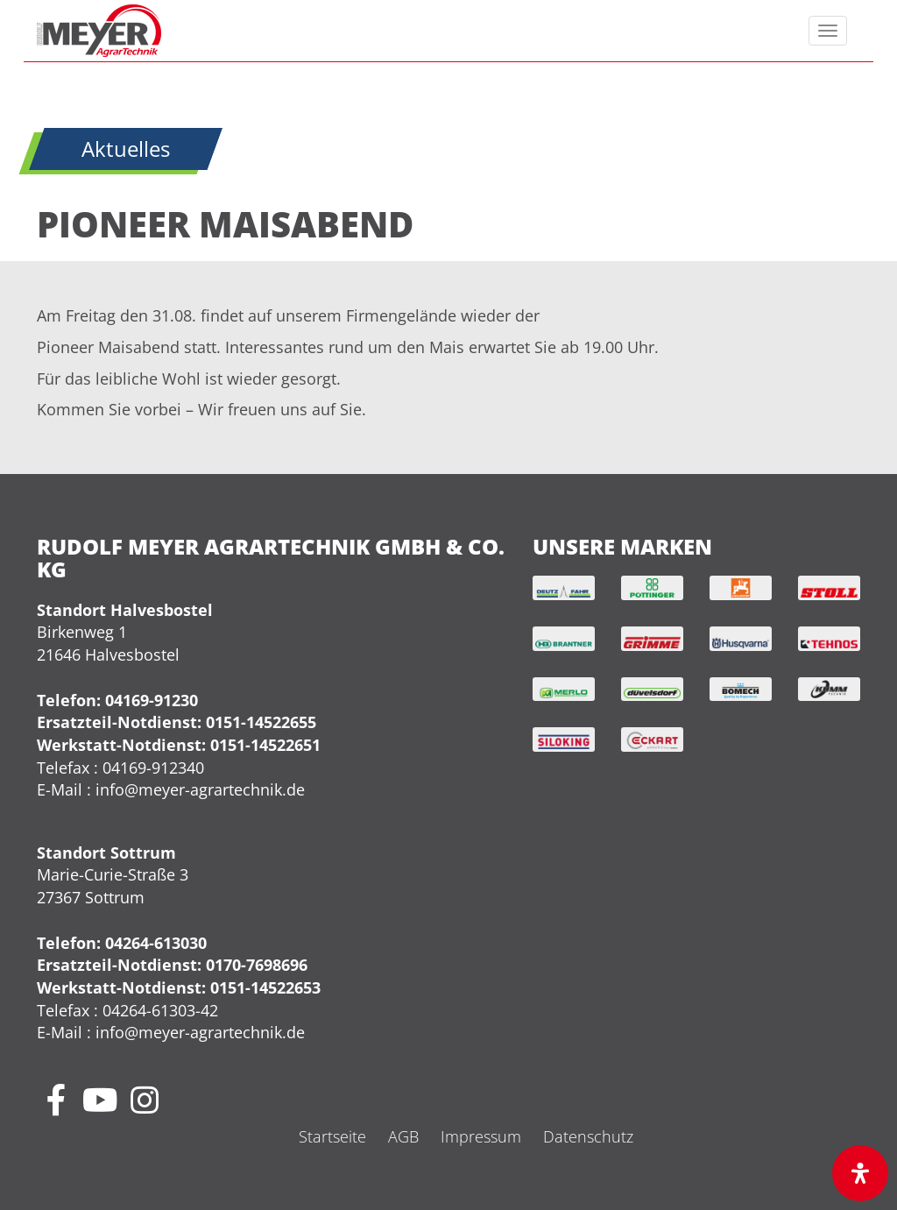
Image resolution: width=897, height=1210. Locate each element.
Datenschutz (588, 1136)
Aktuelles (125, 149)
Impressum (481, 1136)
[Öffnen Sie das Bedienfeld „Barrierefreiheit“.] (860, 1173)
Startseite (332, 1136)
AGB (403, 1136)
